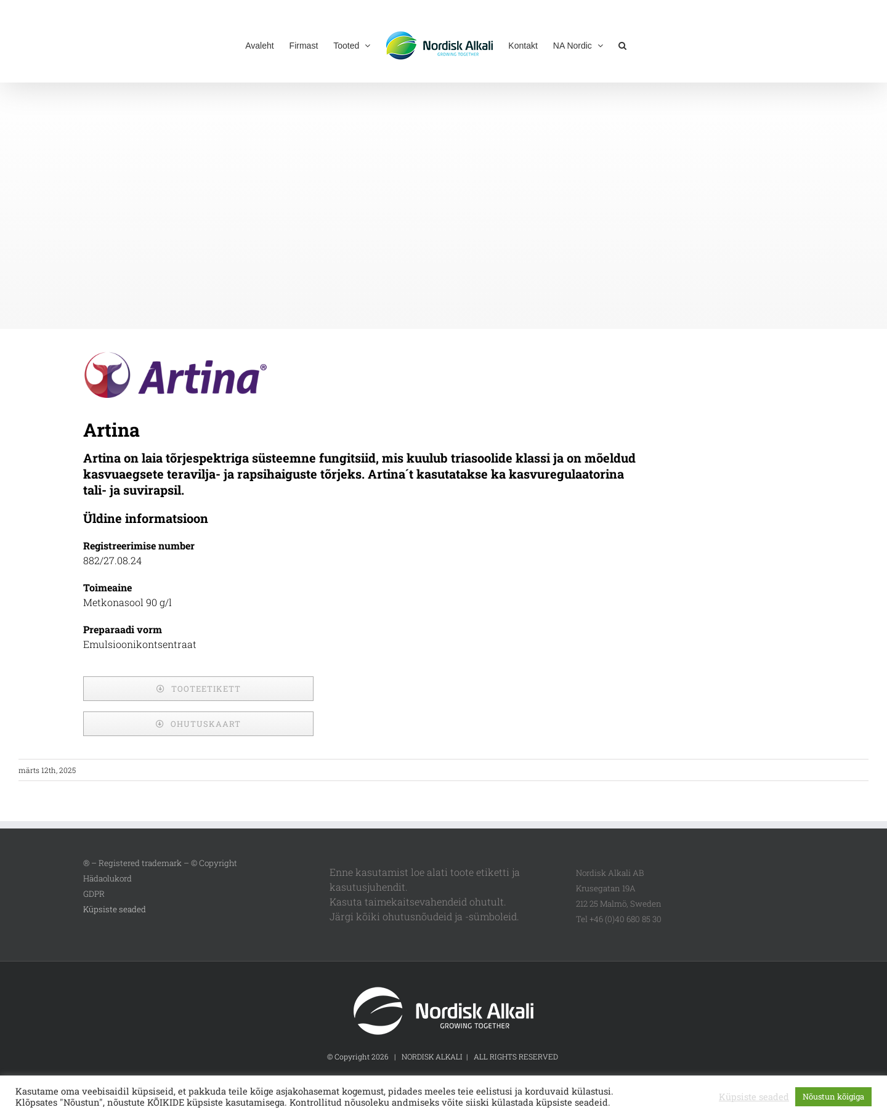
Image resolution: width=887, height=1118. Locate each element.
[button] (622, 44)
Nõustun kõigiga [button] (833, 1096)
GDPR (94, 893)
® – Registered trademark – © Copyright (160, 863)
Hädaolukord (107, 878)
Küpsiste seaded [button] (114, 909)
